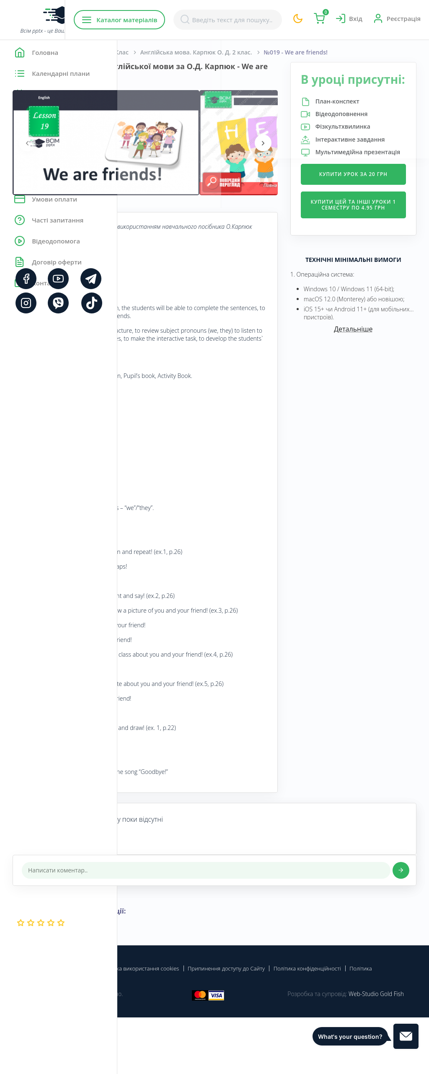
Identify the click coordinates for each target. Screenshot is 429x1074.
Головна (142, 52)
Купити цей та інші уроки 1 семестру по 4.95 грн (372, 268)
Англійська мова (191, 52)
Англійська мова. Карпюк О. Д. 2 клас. (314, 52)
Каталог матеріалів (171, 19)
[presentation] (144, 143)
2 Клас (236, 52)
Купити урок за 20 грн (373, 228)
